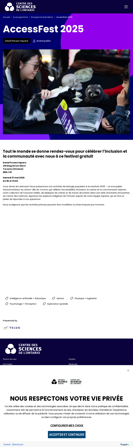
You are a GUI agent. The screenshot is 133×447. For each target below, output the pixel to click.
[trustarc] (124, 444)
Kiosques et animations (42, 17)
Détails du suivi (17, 444)
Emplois (72, 359)
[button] (128, 370)
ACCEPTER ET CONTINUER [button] (66, 435)
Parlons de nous (9, 359)
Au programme (20, 17)
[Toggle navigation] (126, 7)
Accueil (6, 17)
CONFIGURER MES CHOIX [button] (66, 426)
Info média (7, 364)
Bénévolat (73, 364)
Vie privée (7, 444)
